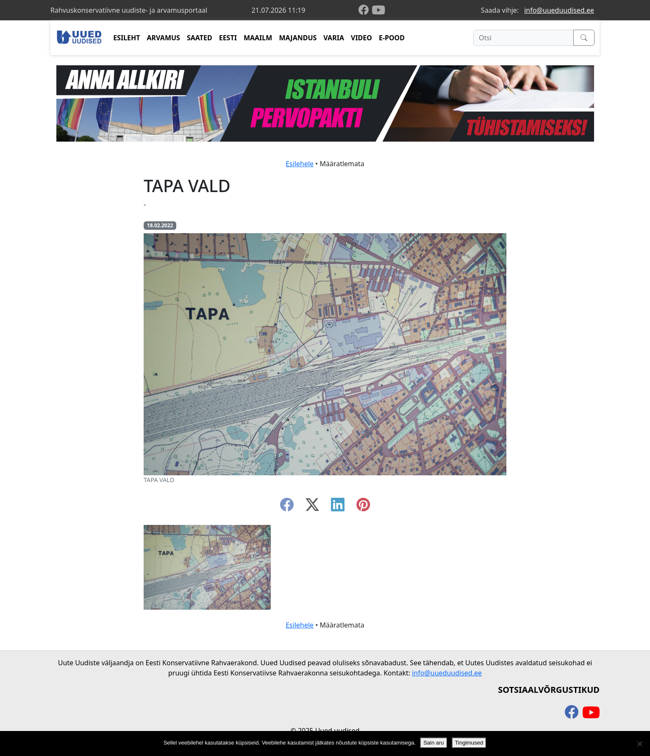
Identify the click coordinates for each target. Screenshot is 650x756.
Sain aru (433, 742)
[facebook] (365, 10)
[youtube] (378, 10)
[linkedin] (338, 507)
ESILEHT (126, 37)
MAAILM (258, 37)
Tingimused (469, 742)
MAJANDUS (298, 37)
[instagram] (363, 507)
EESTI (228, 37)
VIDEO (361, 37)
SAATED (199, 37)
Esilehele (300, 163)
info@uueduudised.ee (559, 10)
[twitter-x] (312, 507)
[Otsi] (523, 38)
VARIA (333, 37)
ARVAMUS (163, 37)
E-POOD (392, 37)
